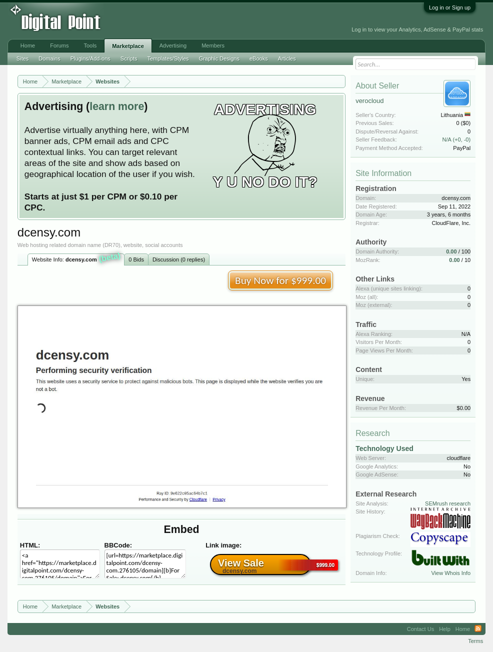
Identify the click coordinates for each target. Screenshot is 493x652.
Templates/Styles (167, 59)
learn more (117, 106)
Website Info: (76, 259)
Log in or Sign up (449, 7)
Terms (475, 641)
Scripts (129, 59)
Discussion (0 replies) (178, 259)
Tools (90, 45)
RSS (478, 629)
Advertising (173, 45)
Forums (59, 45)
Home (27, 45)
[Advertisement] (225, 21)
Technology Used (385, 448)
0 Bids (136, 259)
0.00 (451, 251)
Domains (49, 59)
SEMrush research (447, 503)
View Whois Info (450, 573)
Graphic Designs (219, 59)
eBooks (259, 59)
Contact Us (420, 629)
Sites (22, 59)
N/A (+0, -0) (456, 139)
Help (444, 629)
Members (213, 45)
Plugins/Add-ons (90, 59)
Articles (287, 59)
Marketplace (128, 46)
